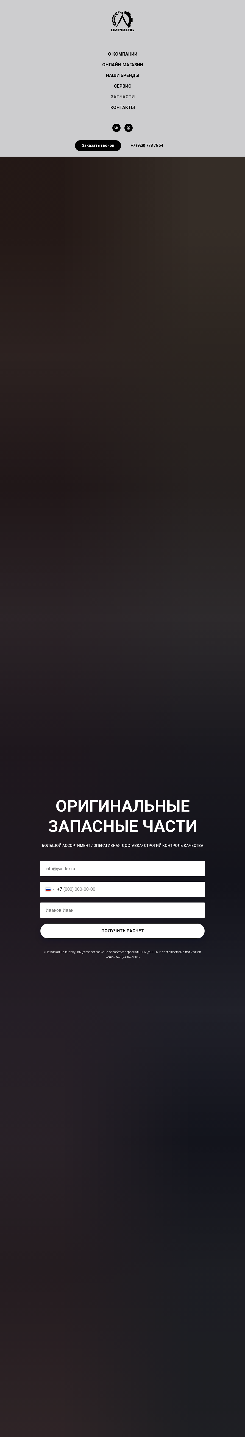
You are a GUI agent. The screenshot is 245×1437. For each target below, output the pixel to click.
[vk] (116, 128)
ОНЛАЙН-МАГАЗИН (122, 64)
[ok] (128, 128)
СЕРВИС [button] (122, 86)
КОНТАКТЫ (122, 107)
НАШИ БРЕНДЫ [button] (122, 75)
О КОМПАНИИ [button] (122, 54)
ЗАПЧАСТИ (123, 96)
